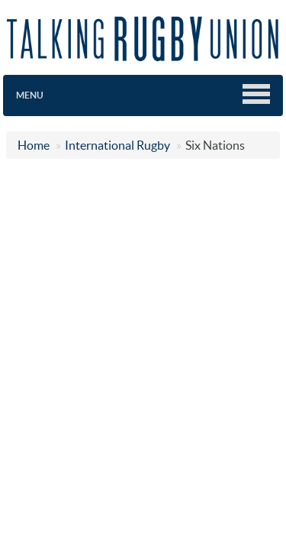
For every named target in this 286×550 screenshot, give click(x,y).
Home (34, 145)
